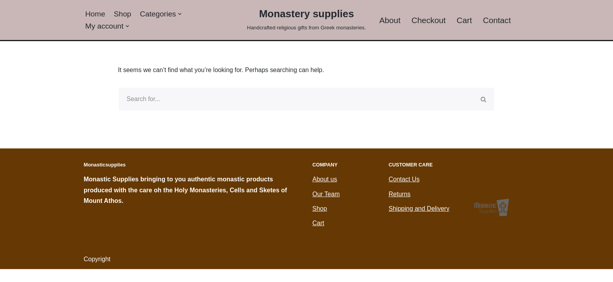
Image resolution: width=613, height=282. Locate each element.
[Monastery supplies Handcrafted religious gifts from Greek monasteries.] (306, 19)
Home (95, 13)
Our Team (326, 206)
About (389, 20)
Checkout (429, 20)
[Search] (295, 99)
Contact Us (404, 192)
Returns (399, 206)
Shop (122, 13)
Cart (464, 20)
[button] (180, 14)
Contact (497, 20)
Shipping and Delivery (419, 221)
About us (324, 192)
